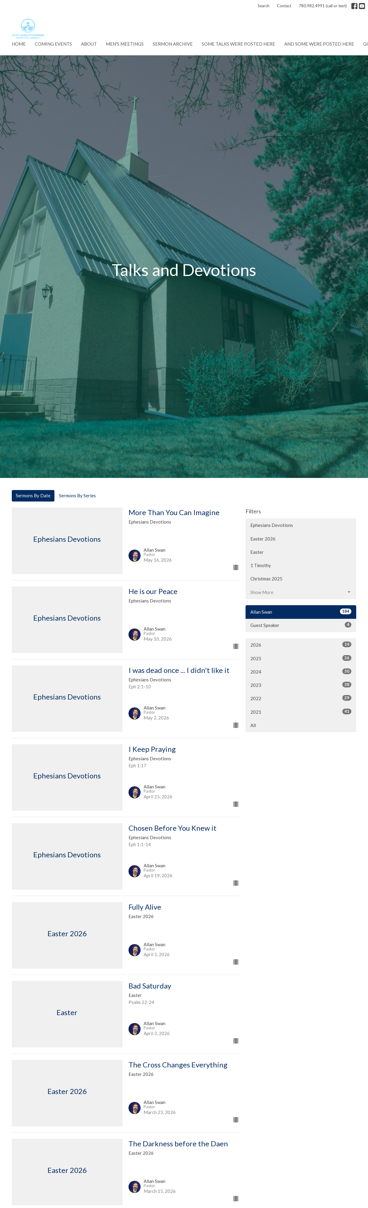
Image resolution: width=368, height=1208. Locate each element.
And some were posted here (319, 44)
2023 (301, 685)
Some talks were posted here (238, 44)
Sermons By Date (33, 495)
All (253, 725)
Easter (257, 552)
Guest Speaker (301, 625)
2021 (301, 712)
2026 (301, 644)
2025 (301, 658)
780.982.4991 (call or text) (323, 5)
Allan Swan (301, 612)
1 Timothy (260, 565)
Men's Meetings (125, 44)
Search (263, 5)
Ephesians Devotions (271, 525)
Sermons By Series (77, 495)
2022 (301, 698)
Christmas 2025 (266, 578)
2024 (301, 671)
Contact (284, 5)
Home (19, 44)
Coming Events (53, 44)
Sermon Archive (173, 44)
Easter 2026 (262, 538)
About (89, 44)
